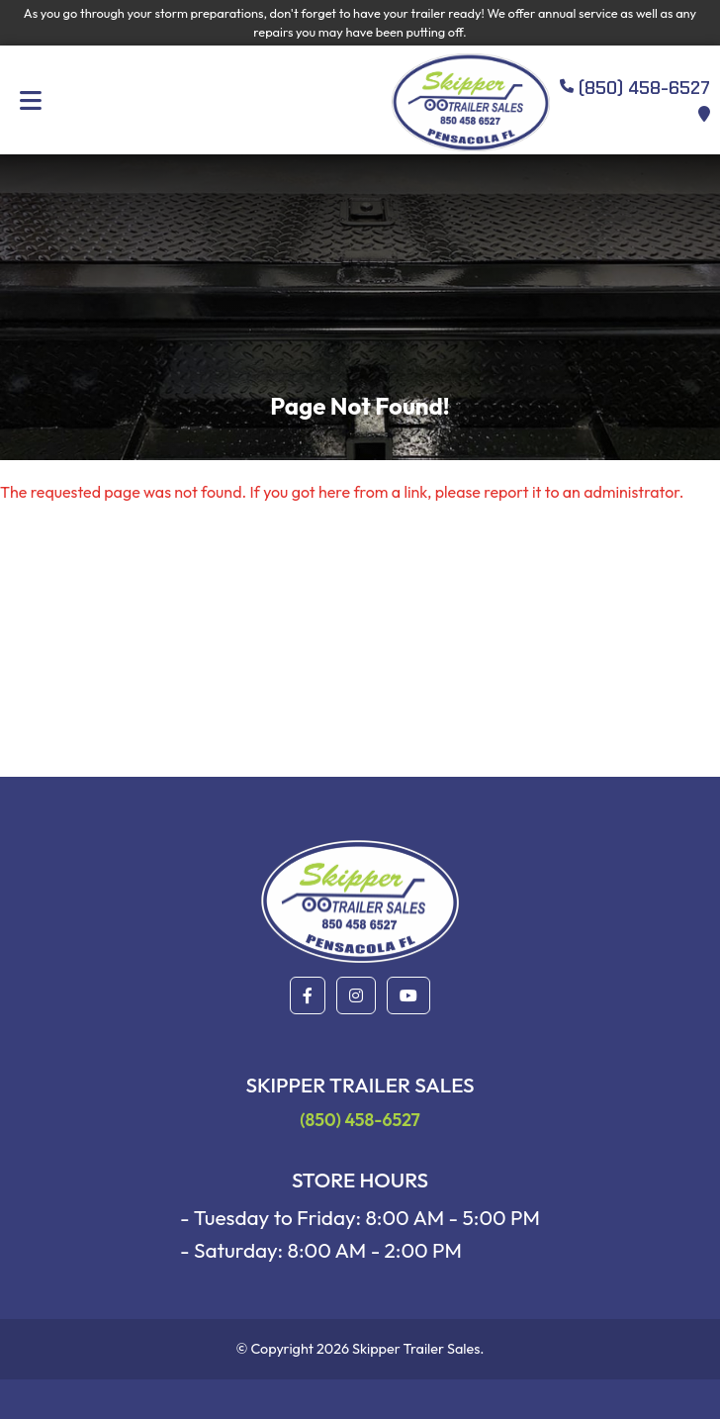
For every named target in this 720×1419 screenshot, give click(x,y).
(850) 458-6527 (360, 1119)
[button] (307, 995)
